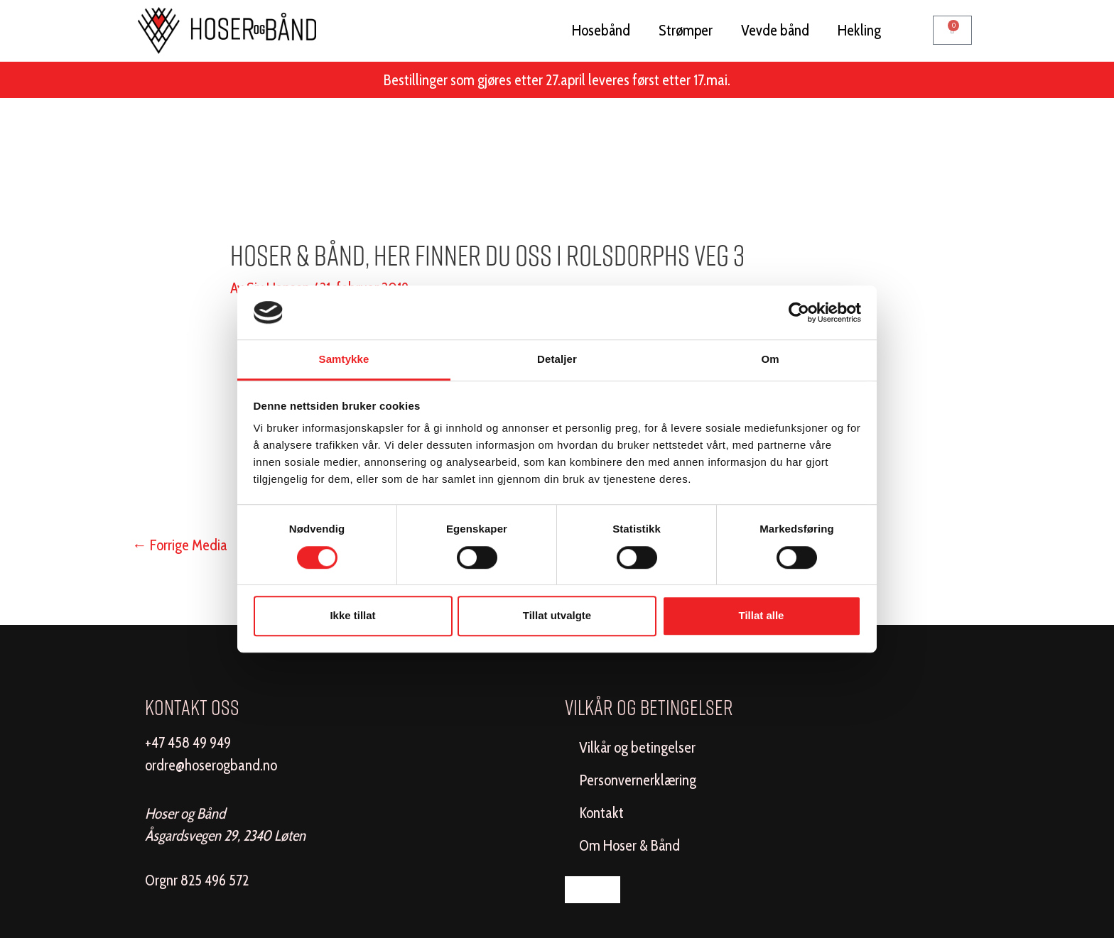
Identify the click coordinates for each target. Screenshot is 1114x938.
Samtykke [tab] (344, 360)
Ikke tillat (352, 615)
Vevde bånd (775, 30)
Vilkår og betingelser (637, 747)
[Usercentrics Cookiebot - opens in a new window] (799, 312)
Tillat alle (761, 615)
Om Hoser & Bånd (629, 845)
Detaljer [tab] (557, 360)
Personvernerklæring (637, 780)
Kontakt (601, 813)
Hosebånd (601, 30)
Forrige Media (179, 545)
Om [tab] (770, 360)
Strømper (686, 30)
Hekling (859, 30)
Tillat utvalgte (557, 615)
